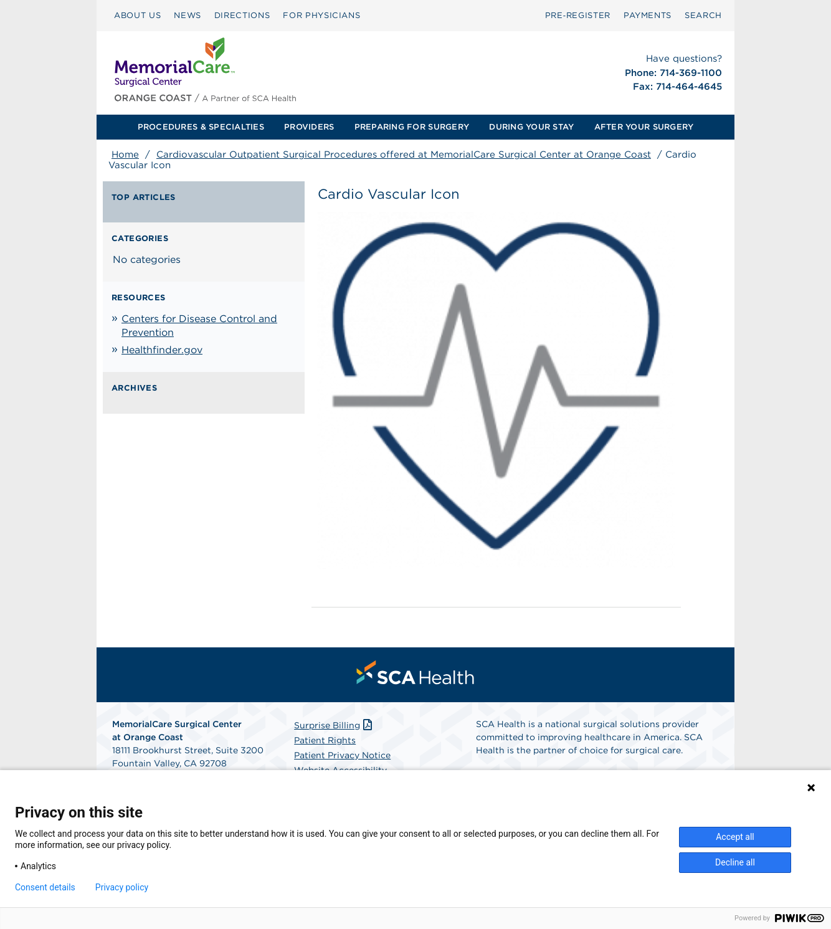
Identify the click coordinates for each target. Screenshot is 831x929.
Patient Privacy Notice (342, 755)
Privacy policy (121, 887)
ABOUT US (137, 15)
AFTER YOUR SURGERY (644, 126)
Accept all (735, 837)
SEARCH (703, 15)
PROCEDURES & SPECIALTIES (201, 126)
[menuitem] (137, 15)
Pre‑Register (577, 15)
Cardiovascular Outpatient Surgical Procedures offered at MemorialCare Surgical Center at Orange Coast (403, 154)
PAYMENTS (648, 15)
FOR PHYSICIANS (321, 15)
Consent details (45, 887)
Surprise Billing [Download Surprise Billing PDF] (334, 725)
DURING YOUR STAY (531, 126)
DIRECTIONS (242, 15)
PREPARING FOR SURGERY (411, 126)
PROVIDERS (309, 126)
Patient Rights (325, 740)
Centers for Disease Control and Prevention (199, 325)
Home (125, 154)
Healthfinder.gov (161, 350)
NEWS (187, 15)
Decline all (735, 862)
